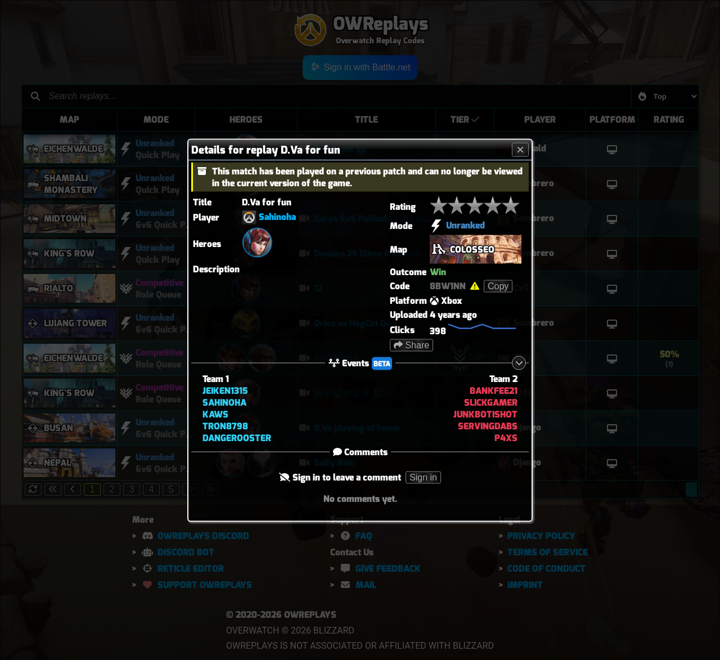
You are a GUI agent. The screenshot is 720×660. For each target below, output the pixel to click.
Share (411, 344)
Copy (498, 285)
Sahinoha (277, 216)
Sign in (423, 477)
